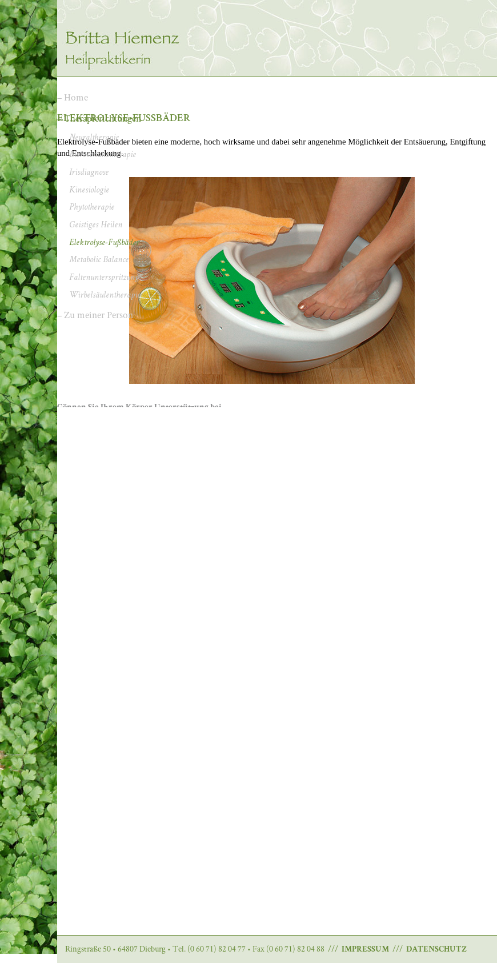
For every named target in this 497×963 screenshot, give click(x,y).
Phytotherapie (91, 207)
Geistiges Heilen (95, 225)
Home (76, 97)
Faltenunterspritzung (104, 278)
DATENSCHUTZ (436, 950)
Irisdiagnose (89, 173)
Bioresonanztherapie (102, 155)
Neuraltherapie (94, 138)
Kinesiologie (89, 190)
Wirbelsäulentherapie (105, 295)
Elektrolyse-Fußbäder (104, 243)
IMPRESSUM (365, 950)
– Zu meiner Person (95, 314)
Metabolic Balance (99, 260)
